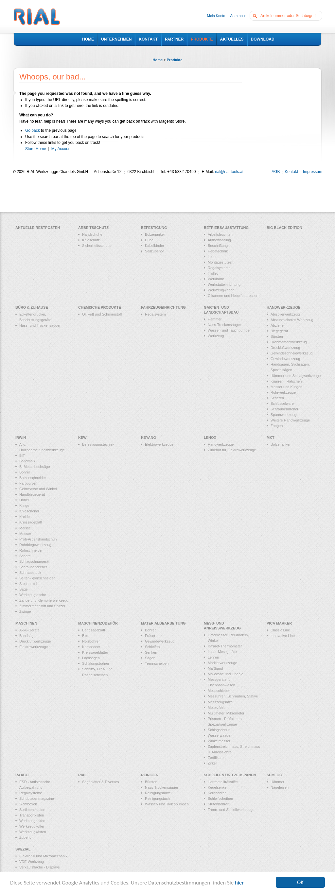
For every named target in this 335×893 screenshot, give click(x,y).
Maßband (215, 668)
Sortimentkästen (32, 810)
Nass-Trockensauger (224, 325)
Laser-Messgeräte (222, 652)
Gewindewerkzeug (285, 359)
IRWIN (20, 437)
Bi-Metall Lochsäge (34, 467)
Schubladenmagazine (36, 798)
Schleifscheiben (220, 798)
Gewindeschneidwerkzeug (291, 353)
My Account (61, 148)
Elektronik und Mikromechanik (43, 856)
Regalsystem (155, 314)
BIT (22, 455)
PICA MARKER (279, 623)
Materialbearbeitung (163, 623)
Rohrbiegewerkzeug (35, 545)
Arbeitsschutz (93, 228)
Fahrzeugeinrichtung (163, 307)
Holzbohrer (91, 641)
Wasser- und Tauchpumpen (230, 330)
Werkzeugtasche (32, 595)
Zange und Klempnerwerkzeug (43, 600)
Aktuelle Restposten (37, 228)
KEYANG (148, 437)
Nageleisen (280, 787)
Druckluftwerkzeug (285, 348)
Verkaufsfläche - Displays (39, 867)
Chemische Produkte (99, 307)
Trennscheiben (156, 663)
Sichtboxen (28, 804)
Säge (23, 589)
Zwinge (25, 611)
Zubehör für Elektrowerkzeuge (232, 450)
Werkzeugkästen (32, 832)
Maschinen (26, 623)
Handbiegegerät (32, 494)
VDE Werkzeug (31, 862)
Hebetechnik (218, 251)
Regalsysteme (219, 268)
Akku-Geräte (29, 630)
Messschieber (219, 691)
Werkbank (216, 279)
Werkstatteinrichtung (224, 284)
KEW (82, 437)
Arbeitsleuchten (220, 234)
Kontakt (291, 171)
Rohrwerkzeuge (283, 392)
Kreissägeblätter (95, 652)
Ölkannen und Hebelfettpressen (233, 296)
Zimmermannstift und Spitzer (42, 606)
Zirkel (212, 763)
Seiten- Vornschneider (37, 578)
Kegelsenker (218, 787)
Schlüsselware (282, 403)
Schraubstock (30, 573)
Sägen (150, 658)
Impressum (312, 171)
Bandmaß (27, 461)
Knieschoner (29, 511)
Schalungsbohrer (95, 663)
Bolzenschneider (32, 478)
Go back (32, 130)
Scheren (277, 398)
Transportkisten (31, 815)
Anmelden (238, 16)
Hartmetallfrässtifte (223, 782)
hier (239, 883)
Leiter (212, 257)
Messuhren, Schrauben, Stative (233, 696)
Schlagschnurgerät (34, 561)
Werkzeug (216, 336)
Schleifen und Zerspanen (230, 775)
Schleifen (152, 647)
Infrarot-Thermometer (225, 646)
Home (158, 60)
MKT (270, 437)
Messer (25, 534)
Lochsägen (91, 658)
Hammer (214, 319)
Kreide (24, 517)
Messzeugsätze (220, 702)
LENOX (210, 437)
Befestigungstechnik (98, 444)
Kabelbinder (154, 246)
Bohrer (24, 472)
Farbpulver (28, 483)
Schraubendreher (284, 409)
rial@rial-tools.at (229, 171)
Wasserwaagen (220, 735)
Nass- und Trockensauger (40, 325)
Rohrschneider (31, 550)
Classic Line (280, 630)
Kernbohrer (91, 647)
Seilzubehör (154, 251)
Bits (85, 636)
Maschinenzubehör (98, 623)
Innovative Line (283, 636)
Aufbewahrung (219, 240)
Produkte (175, 60)
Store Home (35, 148)
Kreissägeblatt (30, 522)
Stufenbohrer (218, 804)
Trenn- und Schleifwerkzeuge (231, 810)
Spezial (22, 849)
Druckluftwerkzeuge (35, 641)
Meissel (25, 528)
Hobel (24, 500)
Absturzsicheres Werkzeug (292, 320)
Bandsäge (27, 636)
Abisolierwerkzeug (285, 314)
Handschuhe (92, 234)
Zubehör (26, 837)
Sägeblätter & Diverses (100, 782)
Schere (25, 556)
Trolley (213, 273)
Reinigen (149, 775)
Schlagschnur (219, 730)
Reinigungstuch (157, 798)
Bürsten (277, 336)
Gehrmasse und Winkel (38, 489)
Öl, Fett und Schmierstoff (102, 314)
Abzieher (278, 325)
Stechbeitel (28, 584)
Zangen (277, 426)
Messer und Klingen (286, 387)
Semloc (274, 775)
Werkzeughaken (32, 821)
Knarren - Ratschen (286, 381)
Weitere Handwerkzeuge (290, 420)
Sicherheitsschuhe (97, 246)
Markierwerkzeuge (222, 663)
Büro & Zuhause (31, 307)
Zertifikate (215, 758)
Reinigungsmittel (158, 793)
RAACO (21, 775)
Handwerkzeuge (283, 307)
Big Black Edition (284, 228)
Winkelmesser (219, 741)
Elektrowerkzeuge (159, 444)
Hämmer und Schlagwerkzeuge (296, 376)
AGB (276, 171)
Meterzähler (217, 708)
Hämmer (277, 782)
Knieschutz (91, 240)
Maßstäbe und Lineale (225, 674)
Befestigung (154, 228)
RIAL (82, 775)
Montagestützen (220, 262)
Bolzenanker (155, 234)
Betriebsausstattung (226, 228)
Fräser (150, 636)
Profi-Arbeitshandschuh (38, 539)
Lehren (213, 657)
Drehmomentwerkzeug (289, 342)
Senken (151, 652)
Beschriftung (218, 246)
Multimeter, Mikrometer (226, 713)
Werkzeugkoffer (31, 826)
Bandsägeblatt (93, 630)
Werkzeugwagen (221, 290)
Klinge (24, 505)
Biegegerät (279, 331)
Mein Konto (216, 16)
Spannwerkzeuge (284, 415)
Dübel (149, 240)
